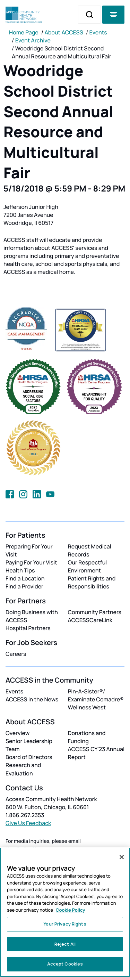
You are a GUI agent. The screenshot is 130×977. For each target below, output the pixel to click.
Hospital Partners (28, 628)
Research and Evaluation (23, 769)
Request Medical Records (89, 550)
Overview (17, 733)
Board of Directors (29, 757)
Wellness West (87, 707)
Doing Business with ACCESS (32, 616)
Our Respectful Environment (87, 566)
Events (98, 32)
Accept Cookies (65, 964)
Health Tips (20, 570)
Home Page (23, 32)
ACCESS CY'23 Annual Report (96, 753)
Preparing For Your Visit (29, 550)
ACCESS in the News (32, 699)
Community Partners (95, 612)
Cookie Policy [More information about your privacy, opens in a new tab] (70, 910)
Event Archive (33, 40)
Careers (16, 654)
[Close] (121, 857)
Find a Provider (24, 586)
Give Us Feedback (28, 823)
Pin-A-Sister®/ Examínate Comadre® (96, 695)
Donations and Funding (87, 737)
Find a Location (25, 578)
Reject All (65, 944)
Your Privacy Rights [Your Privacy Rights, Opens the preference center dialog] (65, 924)
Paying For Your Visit (31, 562)
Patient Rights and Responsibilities (92, 582)
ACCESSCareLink (90, 620)
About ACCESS (63, 32)
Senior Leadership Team (29, 745)
